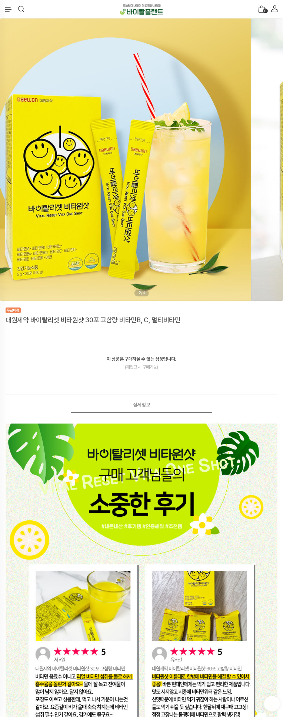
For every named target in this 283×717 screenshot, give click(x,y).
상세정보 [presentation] (141, 404)
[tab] (141, 405)
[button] (21, 9)
